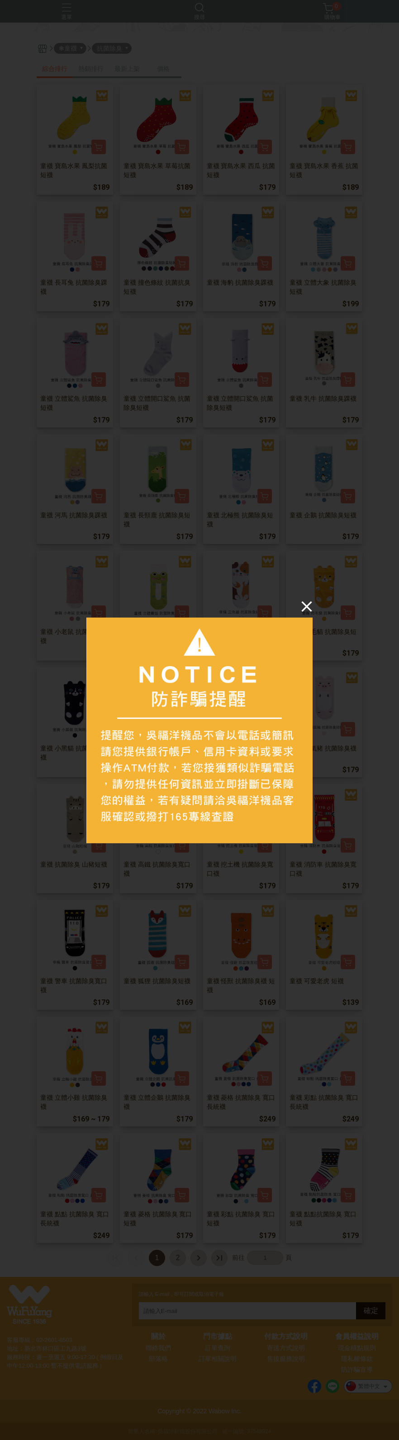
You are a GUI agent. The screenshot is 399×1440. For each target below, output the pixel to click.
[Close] (307, 606)
